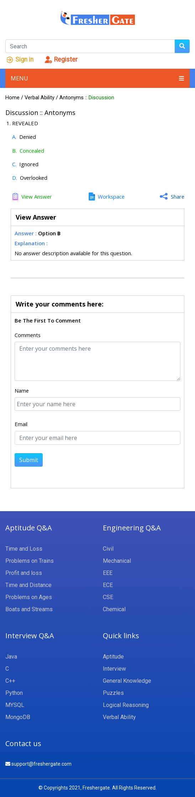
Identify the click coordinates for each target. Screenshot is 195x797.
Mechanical (117, 560)
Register (61, 59)
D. (14, 177)
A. (14, 136)
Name (22, 390)
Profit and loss (23, 573)
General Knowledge (127, 680)
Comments (28, 335)
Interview (114, 668)
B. (14, 150)
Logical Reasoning (126, 705)
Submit (28, 460)
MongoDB (17, 717)
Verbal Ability (40, 97)
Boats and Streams (29, 609)
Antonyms (72, 97)
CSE (108, 597)
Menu (97, 78)
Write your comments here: (60, 304)
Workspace (111, 196)
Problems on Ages (28, 597)
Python (14, 692)
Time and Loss (23, 548)
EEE (107, 573)
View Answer (36, 196)
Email (21, 424)
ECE (108, 585)
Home (12, 97)
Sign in (19, 59)
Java (11, 656)
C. (14, 164)
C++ (10, 680)
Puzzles (113, 692)
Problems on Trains (29, 560)
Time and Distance (28, 585)
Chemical (114, 609)
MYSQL (14, 705)
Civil (108, 548)
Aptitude (113, 656)
